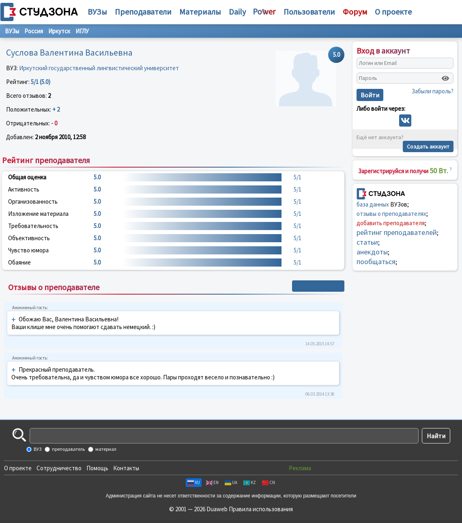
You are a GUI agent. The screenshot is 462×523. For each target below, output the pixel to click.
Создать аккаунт (428, 146)
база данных (373, 204)
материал (105, 449)
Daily (237, 11)
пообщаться (376, 261)
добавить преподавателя (391, 223)
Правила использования (261, 509)
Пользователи (309, 11)
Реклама (300, 468)
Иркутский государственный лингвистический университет (99, 68)
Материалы (200, 11)
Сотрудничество (59, 468)
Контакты (126, 468)
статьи (367, 242)
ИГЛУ (82, 31)
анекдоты (372, 251)
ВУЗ (37, 449)
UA (231, 482)
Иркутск (59, 31)
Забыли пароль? (432, 91)
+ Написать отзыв (318, 286)
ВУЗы (97, 11)
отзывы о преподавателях (391, 213)
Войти (370, 95)
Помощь (97, 468)
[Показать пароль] (445, 78)
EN (212, 482)
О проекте (18, 468)
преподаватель (68, 449)
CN (268, 482)
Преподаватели (143, 11)
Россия (33, 31)
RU (193, 482)
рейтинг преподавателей (397, 232)
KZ (249, 482)
